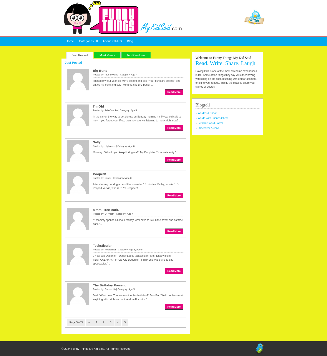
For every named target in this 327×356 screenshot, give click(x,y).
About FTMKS (112, 41)
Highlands (110, 146)
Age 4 (134, 74)
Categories (86, 41)
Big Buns (100, 70)
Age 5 (134, 110)
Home (70, 41)
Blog (130, 41)
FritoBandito (111, 110)
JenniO (109, 178)
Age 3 (128, 178)
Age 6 (131, 146)
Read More (174, 92)
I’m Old (98, 106)
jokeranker (110, 249)
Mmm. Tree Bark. (106, 210)
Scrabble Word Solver (210, 123)
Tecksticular (102, 245)
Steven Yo (110, 289)
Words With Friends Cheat (213, 118)
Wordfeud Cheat (207, 113)
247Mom (109, 213)
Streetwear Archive (209, 128)
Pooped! (99, 174)
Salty (97, 142)
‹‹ (89, 322)
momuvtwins (111, 74)
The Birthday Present (109, 285)
